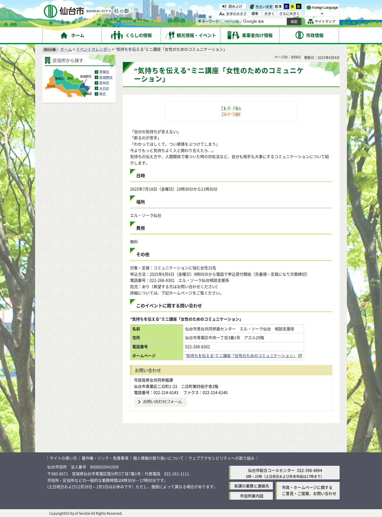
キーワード (208, 21)
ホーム (66, 49)
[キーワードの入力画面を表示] (199, 21)
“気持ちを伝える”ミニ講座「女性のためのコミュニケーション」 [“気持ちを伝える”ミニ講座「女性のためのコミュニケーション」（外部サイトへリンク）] (241, 355)
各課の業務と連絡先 (251, 486)
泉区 (102, 93)
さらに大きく (289, 13)
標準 (278, 6)
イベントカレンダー (93, 49)
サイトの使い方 (63, 458)
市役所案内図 (251, 496)
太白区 (104, 88)
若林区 (104, 82)
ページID (230, 21)
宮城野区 (106, 77)
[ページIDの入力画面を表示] (223, 21)
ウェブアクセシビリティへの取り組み (221, 458)
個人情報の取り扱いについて (158, 458)
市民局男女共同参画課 (153, 380)
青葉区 (104, 71)
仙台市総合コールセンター (271, 470)
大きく (269, 13)
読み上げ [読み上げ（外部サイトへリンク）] (235, 6)
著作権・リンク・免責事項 (105, 458)
